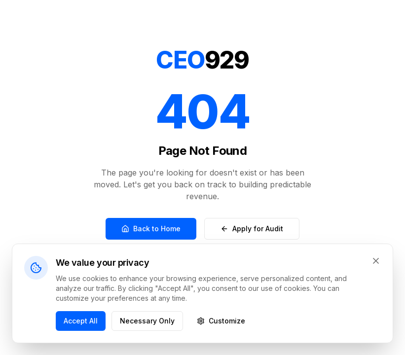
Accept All (81, 321)
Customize (221, 321)
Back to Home (151, 228)
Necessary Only (147, 321)
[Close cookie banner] (376, 261)
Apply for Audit (252, 228)
